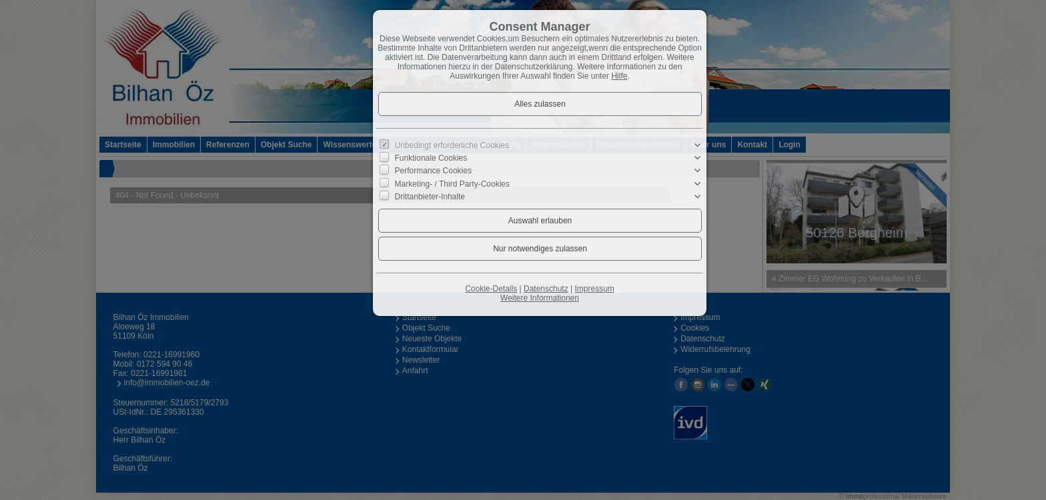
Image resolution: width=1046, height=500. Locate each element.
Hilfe (619, 76)
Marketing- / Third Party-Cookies (452, 183)
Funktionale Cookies (431, 158)
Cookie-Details (491, 288)
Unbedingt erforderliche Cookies (452, 145)
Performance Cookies (433, 170)
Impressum (594, 288)
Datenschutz (546, 288)
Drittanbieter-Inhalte (430, 196)
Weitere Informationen (539, 298)
